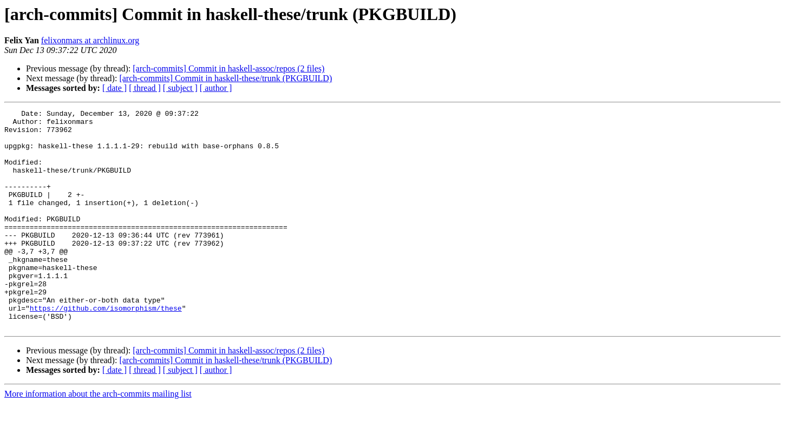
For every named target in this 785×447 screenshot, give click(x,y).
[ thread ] (145, 88)
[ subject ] (180, 88)
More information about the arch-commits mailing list (98, 437)
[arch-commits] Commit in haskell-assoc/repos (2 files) (228, 68)
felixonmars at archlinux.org (90, 40)
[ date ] (114, 88)
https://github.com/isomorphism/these (106, 348)
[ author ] (216, 88)
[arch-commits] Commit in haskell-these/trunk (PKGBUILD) (225, 78)
